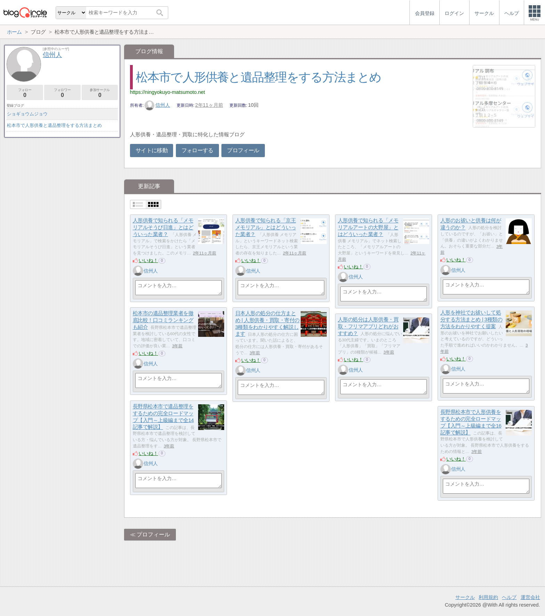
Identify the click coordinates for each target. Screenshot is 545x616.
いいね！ (148, 260)
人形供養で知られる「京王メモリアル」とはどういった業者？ (265, 227)
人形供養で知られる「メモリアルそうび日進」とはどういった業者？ (163, 227)
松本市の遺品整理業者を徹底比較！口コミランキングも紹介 (163, 320)
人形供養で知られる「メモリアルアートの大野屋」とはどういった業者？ (368, 227)
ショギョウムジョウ (27, 113)
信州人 (157, 105)
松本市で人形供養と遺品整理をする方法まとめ (258, 77)
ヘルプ (509, 597)
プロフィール (243, 150)
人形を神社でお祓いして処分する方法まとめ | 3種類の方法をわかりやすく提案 (471, 319)
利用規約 (488, 597)
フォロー (25, 93)
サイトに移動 (152, 150)
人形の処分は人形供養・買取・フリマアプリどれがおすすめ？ (368, 326)
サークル (465, 597)
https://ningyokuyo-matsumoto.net (167, 92)
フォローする (197, 150)
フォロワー (62, 93)
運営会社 (530, 597)
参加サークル (100, 93)
